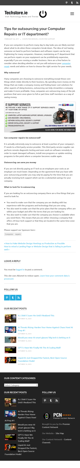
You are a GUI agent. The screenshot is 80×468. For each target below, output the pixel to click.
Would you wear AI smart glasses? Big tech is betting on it (44, 337)
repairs (18, 234)
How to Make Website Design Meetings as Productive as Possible (35, 243)
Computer (9, 234)
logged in (20, 269)
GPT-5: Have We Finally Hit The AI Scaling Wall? (39, 347)
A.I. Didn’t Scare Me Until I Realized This (36, 315)
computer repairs (30, 39)
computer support (47, 39)
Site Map (60, 433)
